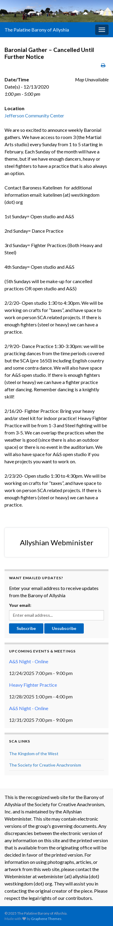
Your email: (20, 605)
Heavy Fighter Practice (33, 685)
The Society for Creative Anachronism (45, 764)
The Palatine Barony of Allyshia (37, 29)
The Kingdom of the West (33, 753)
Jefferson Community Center (34, 115)
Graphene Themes (46, 918)
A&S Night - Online (28, 661)
